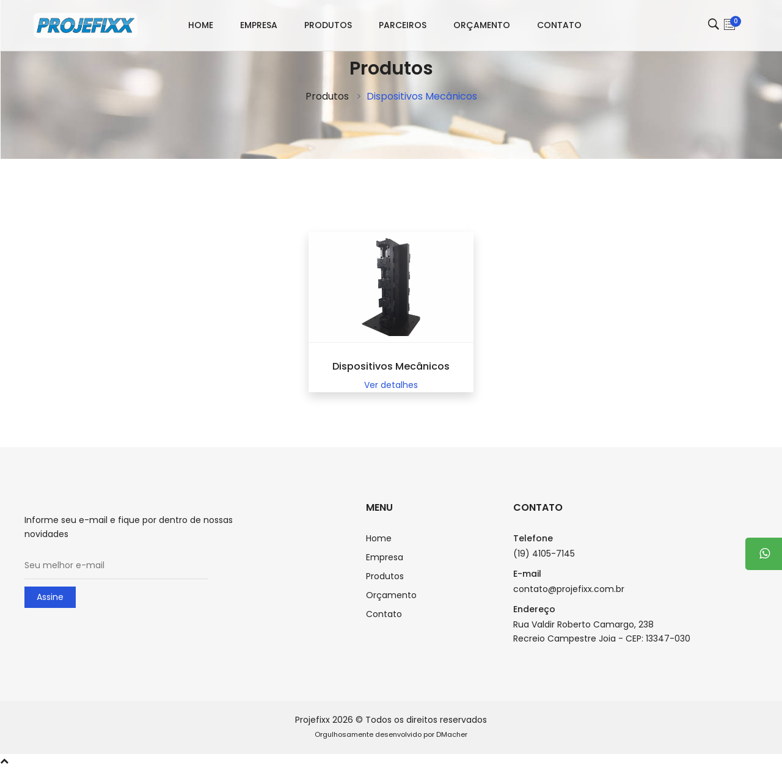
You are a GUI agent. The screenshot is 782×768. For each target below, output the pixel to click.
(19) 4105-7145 (544, 553)
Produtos (328, 25)
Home (200, 25)
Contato (559, 25)
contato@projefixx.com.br (568, 589)
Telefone (533, 538)
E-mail (527, 574)
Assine (50, 597)
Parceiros (402, 25)
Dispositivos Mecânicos (391, 366)
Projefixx (312, 720)
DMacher (451, 734)
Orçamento (481, 25)
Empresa (258, 25)
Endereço (534, 609)
